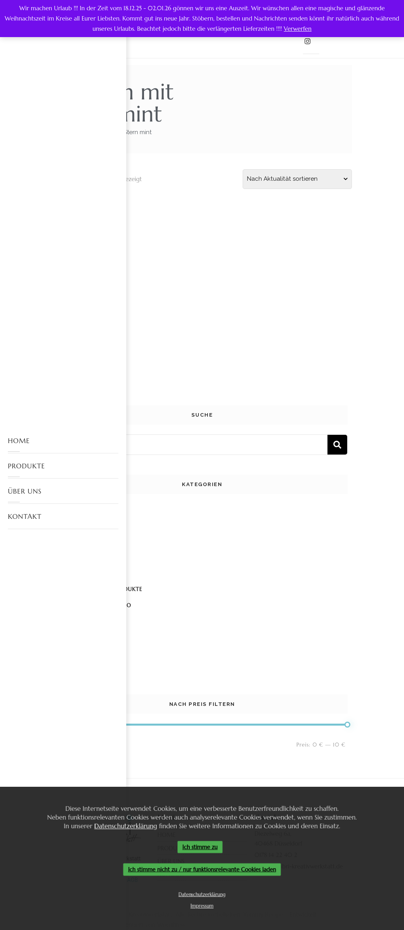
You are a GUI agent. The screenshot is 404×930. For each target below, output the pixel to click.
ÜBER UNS (24, 491)
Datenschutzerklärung (122, 825)
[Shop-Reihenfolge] (297, 179)
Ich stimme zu (200, 847)
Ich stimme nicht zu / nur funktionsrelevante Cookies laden (202, 870)
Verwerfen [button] (297, 28)
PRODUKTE (26, 466)
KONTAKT (24, 516)
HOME (19, 440)
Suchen (337, 445)
